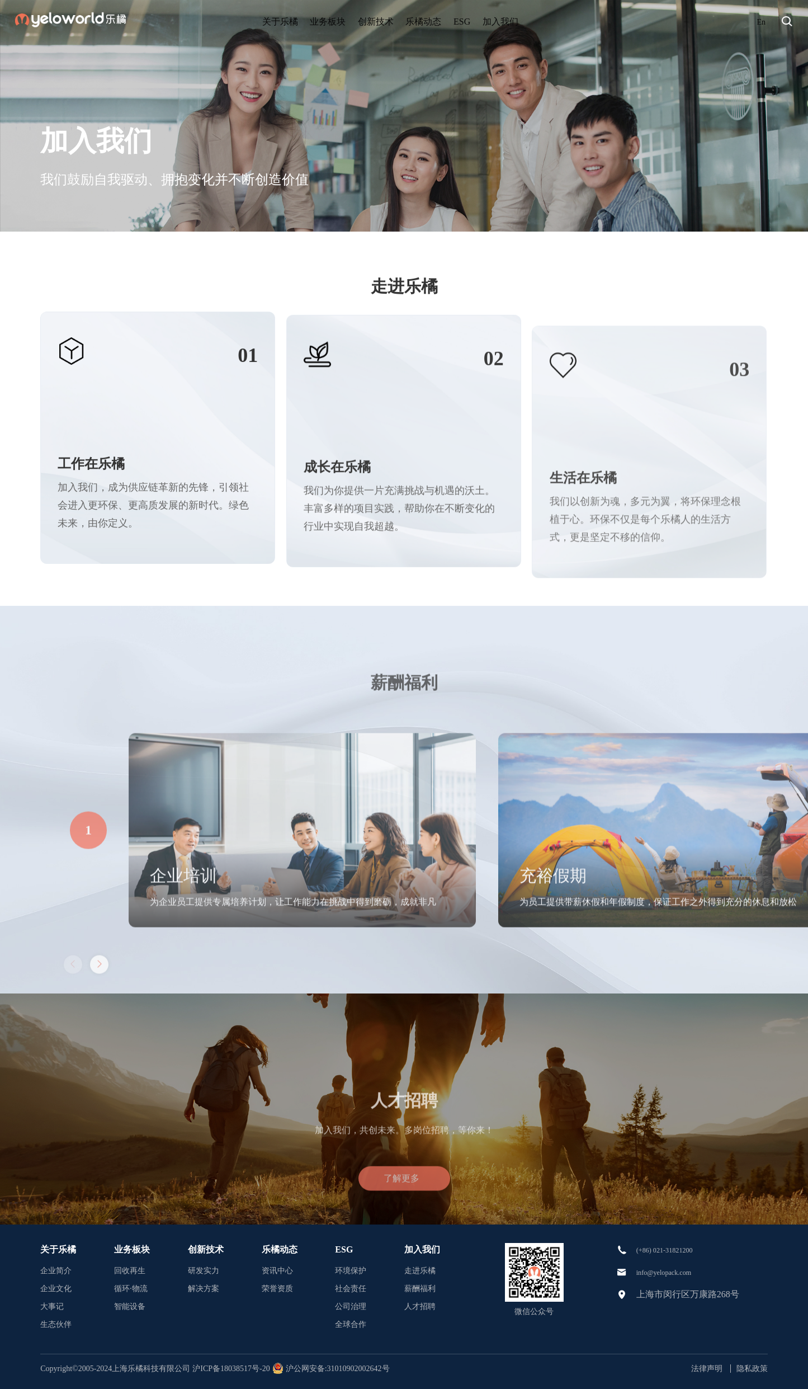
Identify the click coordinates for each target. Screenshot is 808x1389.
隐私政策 (752, 1368)
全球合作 (350, 1324)
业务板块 (301, 21)
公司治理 (350, 1306)
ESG (500, 21)
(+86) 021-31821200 (673, 1249)
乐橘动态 (439, 21)
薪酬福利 (420, 1288)
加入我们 (560, 21)
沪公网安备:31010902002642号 (342, 1368)
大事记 (52, 1306)
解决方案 (203, 1288)
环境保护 (350, 1270)
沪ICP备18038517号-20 (237, 1368)
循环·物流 (131, 1288)
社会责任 (350, 1288)
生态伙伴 (56, 1324)
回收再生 (129, 1270)
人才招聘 (420, 1306)
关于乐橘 (231, 21)
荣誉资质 (277, 1288)
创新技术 (370, 21)
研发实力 (203, 1270)
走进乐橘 (420, 1270)
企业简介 (56, 1270)
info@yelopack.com (672, 1271)
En (760, 21)
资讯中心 (277, 1270)
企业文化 (56, 1288)
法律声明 (706, 1368)
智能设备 (129, 1306)
